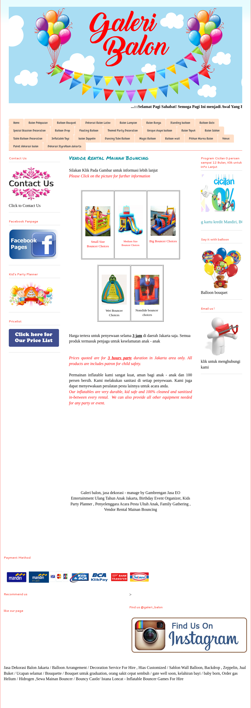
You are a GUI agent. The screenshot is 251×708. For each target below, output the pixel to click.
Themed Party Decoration (123, 131)
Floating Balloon (88, 131)
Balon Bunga (153, 123)
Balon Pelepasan (38, 123)
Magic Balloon (147, 139)
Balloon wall (172, 139)
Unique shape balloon (159, 131)
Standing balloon (180, 123)
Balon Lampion (128, 123)
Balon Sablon (212, 131)
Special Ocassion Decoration (29, 131)
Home (16, 123)
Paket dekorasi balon (25, 146)
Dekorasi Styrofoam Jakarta (64, 146)
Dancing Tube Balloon (117, 139)
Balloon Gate (207, 123)
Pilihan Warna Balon (201, 139)
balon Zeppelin (87, 139)
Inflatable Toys (60, 139)
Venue (225, 139)
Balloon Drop (62, 131)
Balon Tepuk (188, 131)
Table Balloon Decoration (27, 139)
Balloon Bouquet (66, 123)
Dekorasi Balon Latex (97, 123)
